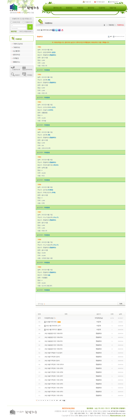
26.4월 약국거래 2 (51, 322)
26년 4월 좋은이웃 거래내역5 (54, 333)
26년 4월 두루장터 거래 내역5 (54, 384)
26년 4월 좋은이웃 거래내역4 (54, 337)
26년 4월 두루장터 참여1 (52, 360)
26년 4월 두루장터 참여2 (52, 357)
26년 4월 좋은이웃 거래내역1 (54, 349)
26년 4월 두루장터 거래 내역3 (54, 391)
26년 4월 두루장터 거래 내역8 (54, 372)
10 (56, 400)
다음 (63, 400)
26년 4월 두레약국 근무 (53, 326)
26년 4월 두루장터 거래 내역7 (54, 376)
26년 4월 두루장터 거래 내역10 (54, 364)
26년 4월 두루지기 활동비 (54, 329)
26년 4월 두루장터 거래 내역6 (54, 380)
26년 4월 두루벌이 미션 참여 (53, 353)
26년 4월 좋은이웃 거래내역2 (54, 345)
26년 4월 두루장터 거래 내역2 (54, 395)
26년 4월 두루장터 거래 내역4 (54, 388)
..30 (60, 400)
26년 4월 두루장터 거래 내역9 (54, 368)
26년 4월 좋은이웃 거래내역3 (54, 341)
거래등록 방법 (48, 318)
